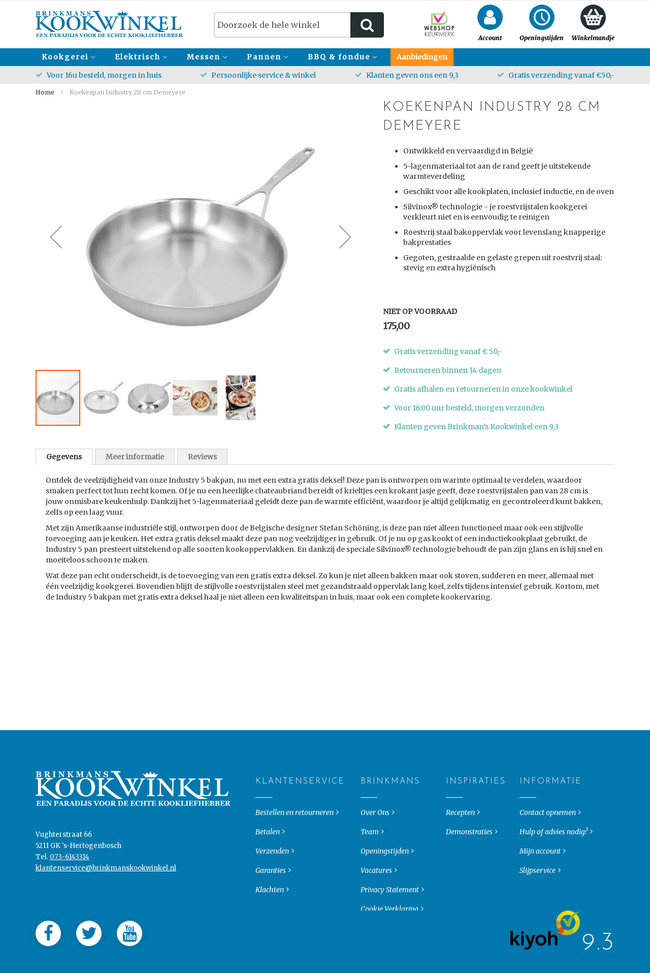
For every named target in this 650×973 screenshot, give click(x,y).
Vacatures (376, 862)
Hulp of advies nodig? (553, 823)
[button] (56, 237)
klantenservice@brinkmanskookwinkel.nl (106, 860)
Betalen (267, 823)
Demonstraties (469, 823)
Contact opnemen (547, 804)
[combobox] (299, 25)
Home (45, 92)
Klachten (269, 881)
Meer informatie (135, 456)
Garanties (270, 862)
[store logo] (109, 24)
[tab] (64, 457)
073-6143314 (69, 848)
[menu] (325, 57)
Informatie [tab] (527, 773)
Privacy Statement (390, 881)
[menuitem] (67, 57)
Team (370, 823)
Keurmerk (271, 900)
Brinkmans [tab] (369, 773)
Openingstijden (385, 843)
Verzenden (272, 843)
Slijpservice (537, 862)
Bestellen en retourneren (294, 804)
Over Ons (375, 804)
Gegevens (64, 456)
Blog (453, 843)
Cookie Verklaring (389, 900)
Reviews (202, 456)
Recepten (460, 804)
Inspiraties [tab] (454, 773)
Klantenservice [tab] (263, 773)
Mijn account (540, 843)
